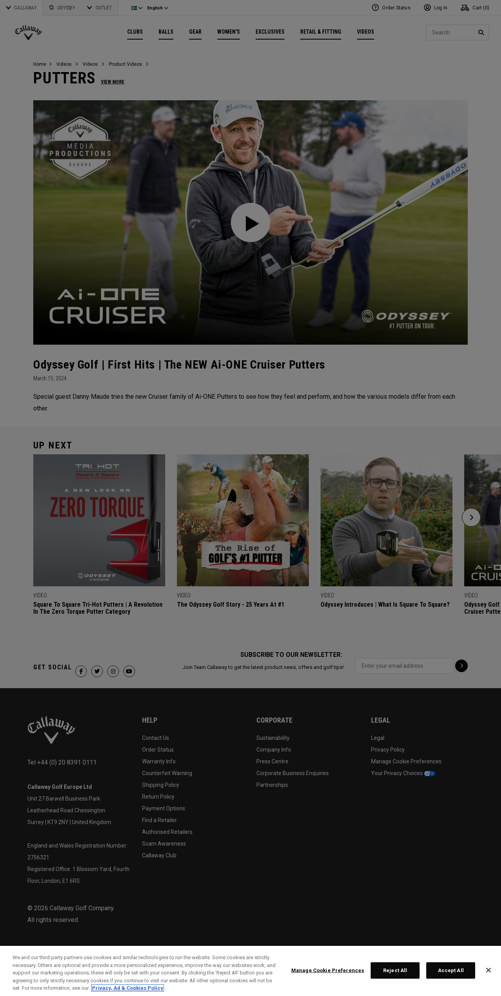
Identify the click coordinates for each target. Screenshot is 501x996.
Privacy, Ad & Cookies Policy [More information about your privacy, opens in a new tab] (127, 988)
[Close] (488, 970)
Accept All (451, 970)
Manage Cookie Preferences (327, 970)
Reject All (395, 970)
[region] (250, 971)
